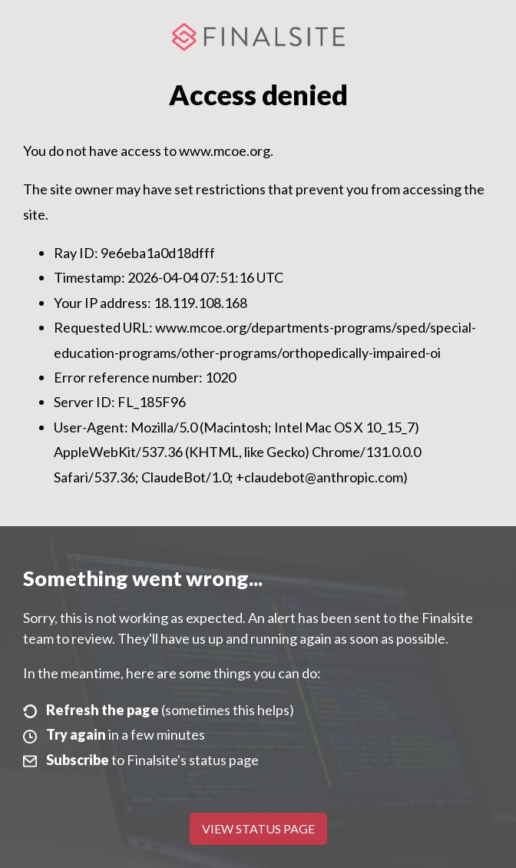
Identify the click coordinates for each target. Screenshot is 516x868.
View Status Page (258, 828)
